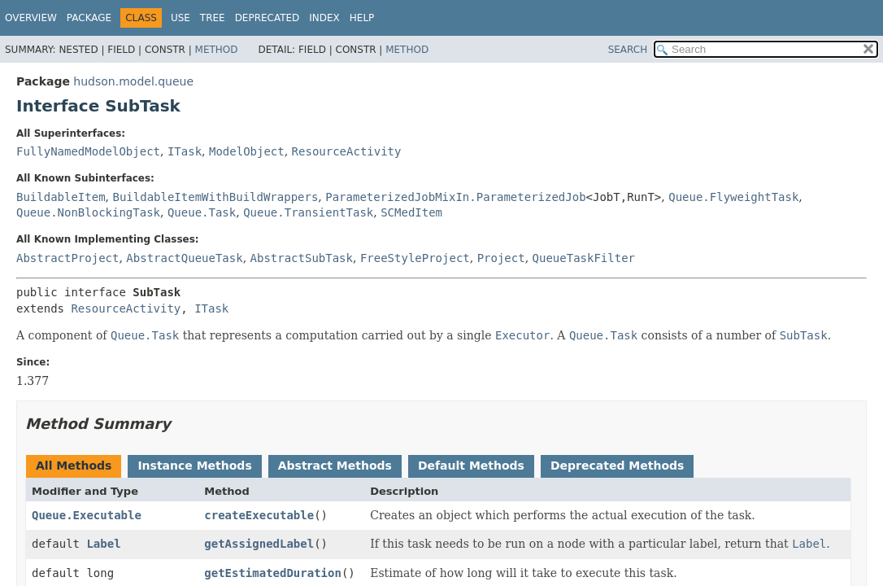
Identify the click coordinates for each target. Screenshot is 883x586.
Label (103, 543)
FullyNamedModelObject (88, 151)
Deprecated (267, 18)
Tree (212, 18)
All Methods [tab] (73, 465)
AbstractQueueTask (184, 258)
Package (89, 18)
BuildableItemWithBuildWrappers (215, 196)
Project (501, 258)
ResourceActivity (347, 151)
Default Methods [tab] (471, 465)
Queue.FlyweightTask (733, 196)
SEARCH (628, 49)
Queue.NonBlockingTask (88, 212)
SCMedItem (411, 212)
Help (362, 18)
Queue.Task (201, 212)
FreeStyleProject (415, 258)
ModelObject (247, 151)
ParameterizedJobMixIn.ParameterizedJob (455, 196)
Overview (31, 18)
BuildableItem (61, 196)
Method (216, 49)
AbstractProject (67, 258)
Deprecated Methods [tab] (617, 465)
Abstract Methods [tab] (335, 465)
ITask (184, 151)
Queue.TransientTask (308, 212)
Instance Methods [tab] (194, 465)
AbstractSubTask (301, 258)
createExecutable (259, 515)
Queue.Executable (86, 515)
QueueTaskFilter (584, 258)
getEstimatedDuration (272, 572)
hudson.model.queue (133, 81)
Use (180, 18)
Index (324, 18)
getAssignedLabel (259, 543)
